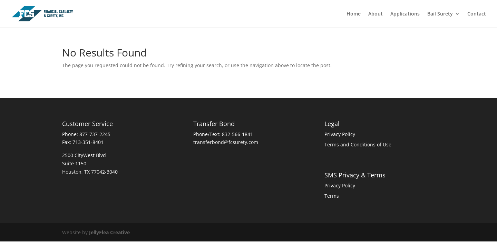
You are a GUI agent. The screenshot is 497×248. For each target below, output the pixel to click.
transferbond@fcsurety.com (225, 142)
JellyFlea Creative (109, 232)
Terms (331, 196)
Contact (476, 14)
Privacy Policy (339, 134)
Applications (405, 14)
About (375, 14)
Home (354, 14)
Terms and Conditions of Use (357, 144)
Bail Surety (440, 14)
